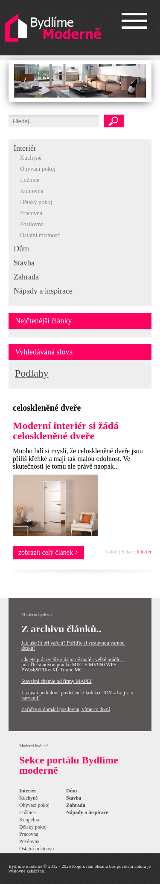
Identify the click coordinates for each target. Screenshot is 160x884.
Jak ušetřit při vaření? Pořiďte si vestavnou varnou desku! (73, 645)
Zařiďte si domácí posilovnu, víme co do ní (65, 709)
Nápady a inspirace (43, 291)
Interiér (25, 148)
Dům (21, 249)
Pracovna (31, 213)
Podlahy (32, 373)
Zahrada (26, 277)
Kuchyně (31, 158)
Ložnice (29, 180)
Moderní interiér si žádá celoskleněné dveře (66, 430)
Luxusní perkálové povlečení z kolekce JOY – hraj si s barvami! (77, 695)
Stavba (24, 263)
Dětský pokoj (36, 202)
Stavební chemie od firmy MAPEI (56, 681)
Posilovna (32, 224)
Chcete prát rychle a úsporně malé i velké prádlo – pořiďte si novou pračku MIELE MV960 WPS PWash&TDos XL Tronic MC (73, 665)
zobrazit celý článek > (48, 552)
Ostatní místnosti (40, 235)
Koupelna (31, 191)
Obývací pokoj (37, 169)
